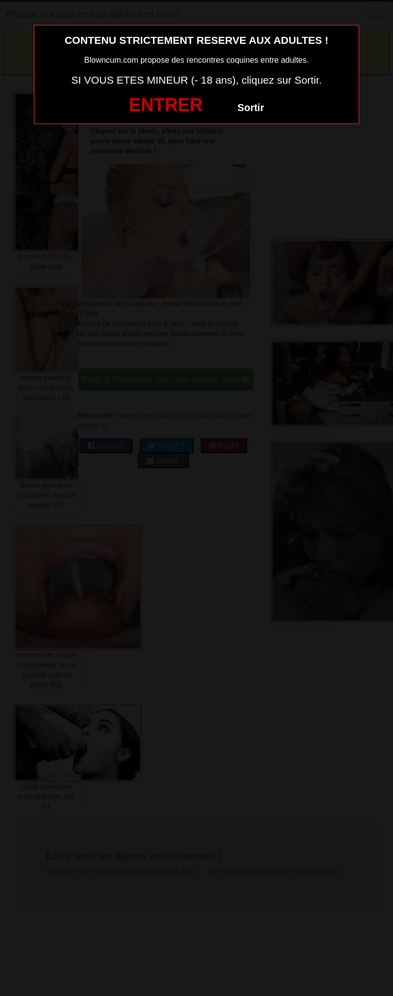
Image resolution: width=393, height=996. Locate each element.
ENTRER (166, 105)
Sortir (251, 107)
